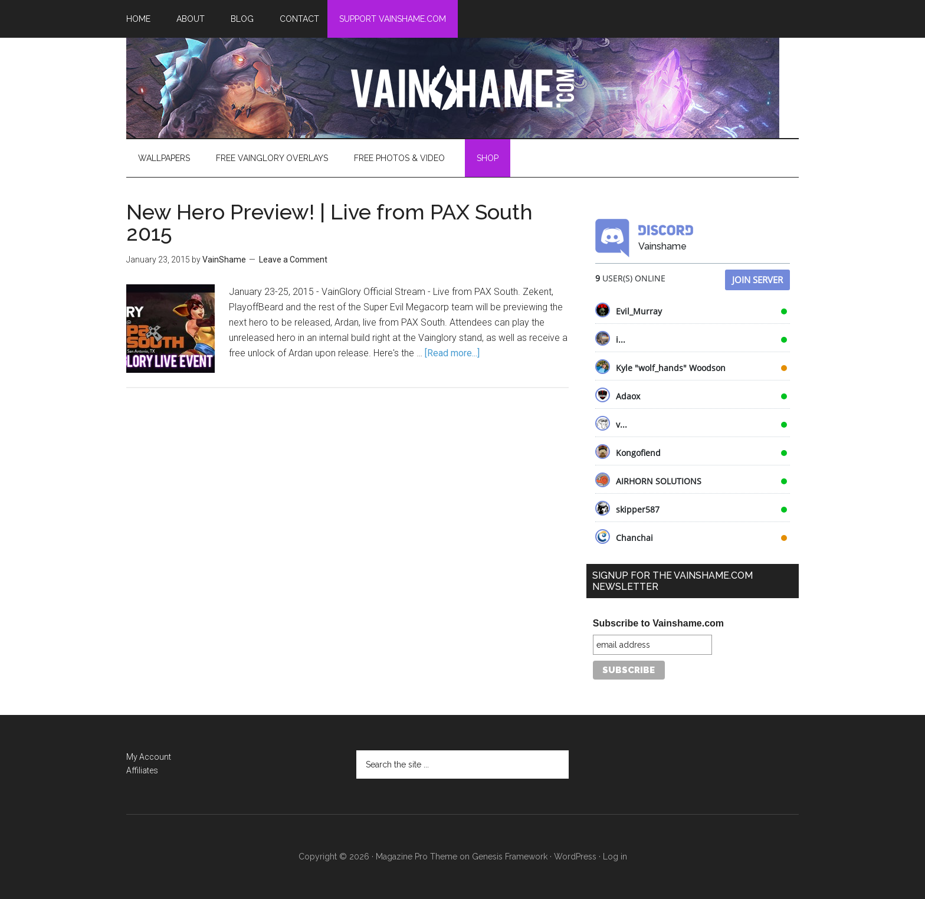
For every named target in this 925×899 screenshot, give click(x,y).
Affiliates (142, 770)
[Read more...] (452, 353)
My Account (148, 757)
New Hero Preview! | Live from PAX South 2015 (329, 222)
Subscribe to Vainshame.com (658, 623)
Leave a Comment (293, 259)
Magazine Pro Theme (416, 856)
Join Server (757, 280)
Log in (615, 856)
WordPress (575, 856)
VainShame (462, 87)
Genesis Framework (509, 856)
